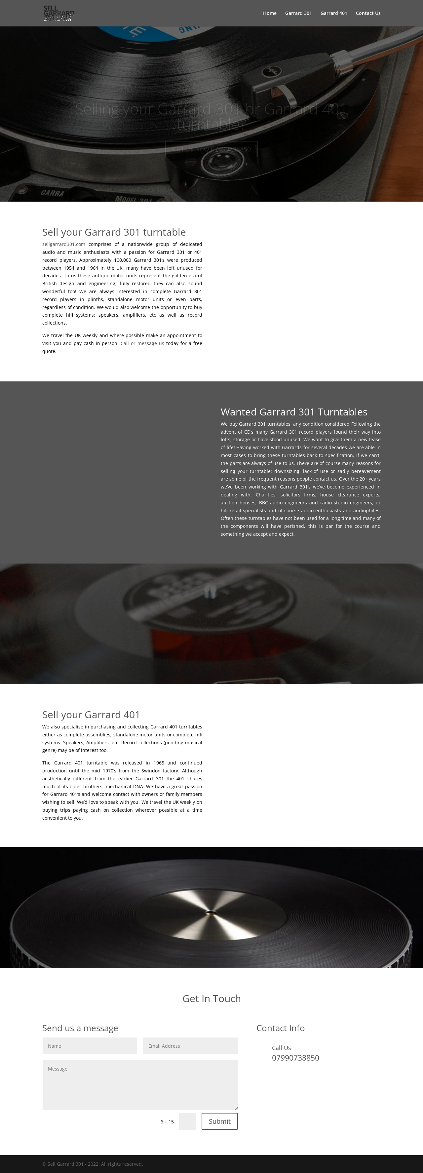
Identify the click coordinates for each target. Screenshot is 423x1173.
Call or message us (142, 343)
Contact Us (368, 13)
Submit (220, 1121)
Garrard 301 (298, 13)
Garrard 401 (334, 13)
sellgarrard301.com (63, 244)
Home (270, 13)
